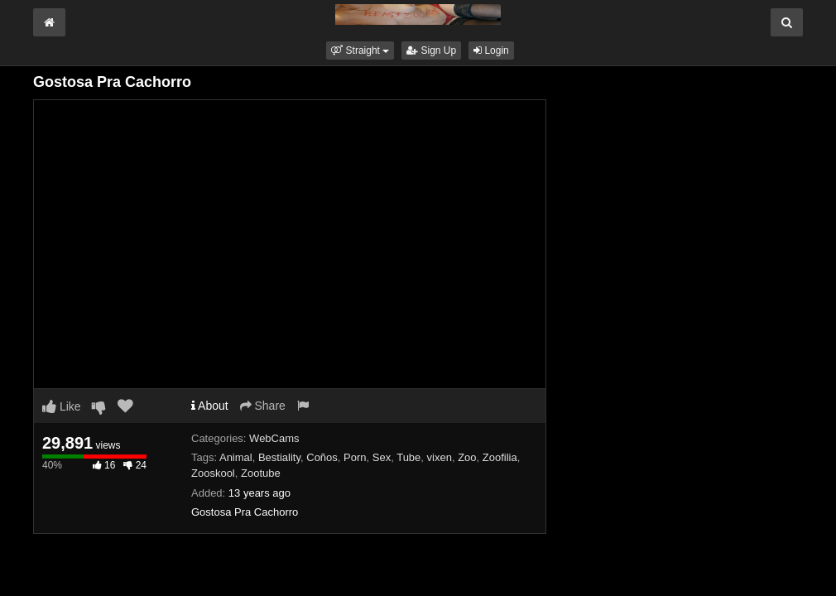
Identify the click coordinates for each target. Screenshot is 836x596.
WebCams (274, 438)
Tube (408, 457)
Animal (235, 457)
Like (61, 406)
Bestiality (279, 457)
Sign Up (431, 50)
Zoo (467, 457)
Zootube (261, 473)
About (209, 405)
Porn (355, 457)
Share (263, 405)
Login (491, 50)
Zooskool (213, 473)
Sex (381, 457)
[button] (360, 50)
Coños (322, 457)
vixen (439, 457)
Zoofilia (500, 457)
